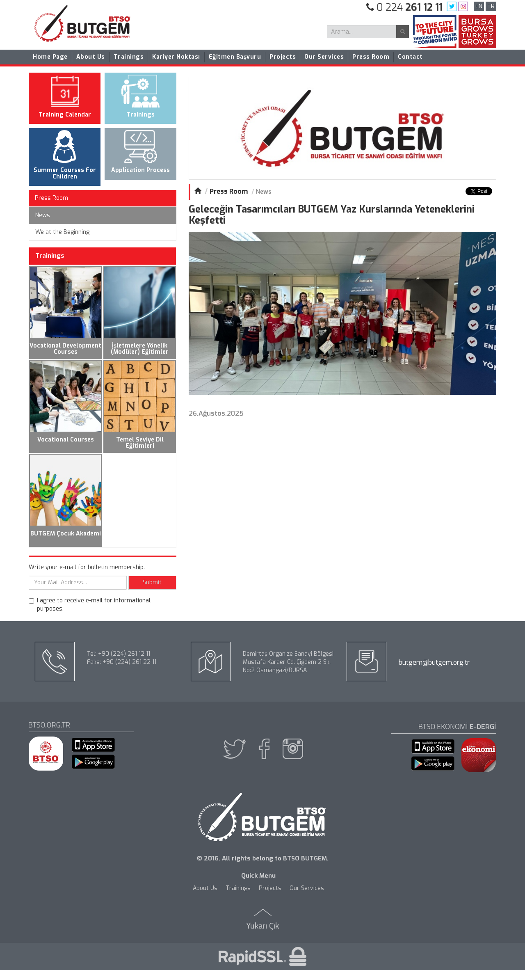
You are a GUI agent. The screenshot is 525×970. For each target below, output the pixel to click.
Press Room (370, 57)
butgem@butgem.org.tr (434, 662)
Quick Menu (258, 876)
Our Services (324, 57)
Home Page (50, 57)
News (42, 215)
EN (478, 6)
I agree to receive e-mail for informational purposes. (90, 605)
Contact (410, 57)
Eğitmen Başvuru (235, 57)
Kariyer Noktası (176, 57)
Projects (282, 57)
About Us (90, 57)
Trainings (129, 57)
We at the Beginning (62, 232)
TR (491, 6)
